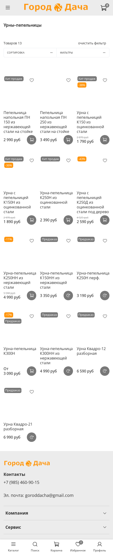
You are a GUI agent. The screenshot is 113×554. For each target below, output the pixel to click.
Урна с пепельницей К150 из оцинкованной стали (90, 122)
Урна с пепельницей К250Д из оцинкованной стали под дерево (93, 202)
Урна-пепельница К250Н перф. (93, 275)
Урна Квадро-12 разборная (91, 351)
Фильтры (84, 52)
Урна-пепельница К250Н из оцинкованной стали (56, 200)
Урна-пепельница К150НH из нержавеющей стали (56, 280)
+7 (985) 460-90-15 (21, 482)
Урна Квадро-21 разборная (18, 426)
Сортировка (31, 52)
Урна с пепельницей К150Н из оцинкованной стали (17, 202)
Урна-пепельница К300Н (20, 351)
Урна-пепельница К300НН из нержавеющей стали (56, 355)
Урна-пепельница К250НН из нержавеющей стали (20, 280)
